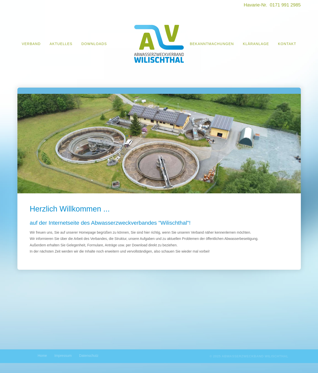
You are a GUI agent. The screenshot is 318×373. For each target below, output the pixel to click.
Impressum (63, 356)
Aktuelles (61, 44)
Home (42, 356)
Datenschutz (88, 356)
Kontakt (287, 44)
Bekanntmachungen (212, 44)
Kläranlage (256, 44)
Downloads (94, 44)
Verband (31, 44)
